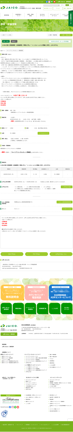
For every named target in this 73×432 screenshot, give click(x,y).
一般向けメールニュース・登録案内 (57, 401)
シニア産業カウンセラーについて (32, 365)
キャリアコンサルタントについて (32, 354)
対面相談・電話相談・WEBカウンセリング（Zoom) (60, 383)
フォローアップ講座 (6, 359)
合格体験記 (52, 361)
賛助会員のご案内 (29, 387)
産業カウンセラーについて (7, 354)
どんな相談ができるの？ (55, 384)
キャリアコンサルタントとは (32, 356)
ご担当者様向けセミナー (31, 386)
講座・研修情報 (30, 15)
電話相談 (51, 381)
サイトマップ (20, 424)
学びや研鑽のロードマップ (55, 367)
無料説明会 (52, 363)
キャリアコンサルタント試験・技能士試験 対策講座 (36, 358)
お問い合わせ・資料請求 (64, 1)
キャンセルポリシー (45, 424)
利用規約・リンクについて (32, 424)
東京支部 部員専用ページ (55, 411)
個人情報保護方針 (65, 424)
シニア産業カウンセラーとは (32, 367)
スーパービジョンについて (55, 387)
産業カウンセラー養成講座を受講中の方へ (10, 362)
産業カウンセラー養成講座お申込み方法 (10, 361)
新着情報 (6, 15)
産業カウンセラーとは (6, 356)
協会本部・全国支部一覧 (55, 397)
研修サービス (28, 381)
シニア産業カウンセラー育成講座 (32, 368)
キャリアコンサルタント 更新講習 (15, 50)
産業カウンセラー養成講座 (7, 358)
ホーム (2, 27)
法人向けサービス (42, 15)
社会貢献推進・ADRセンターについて (33, 395)
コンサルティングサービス (31, 384)
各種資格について (18, 15)
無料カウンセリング (30, 401)
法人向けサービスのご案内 (32, 377)
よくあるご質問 (53, 386)
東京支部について (48, 8)
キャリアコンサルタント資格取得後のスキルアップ (36, 361)
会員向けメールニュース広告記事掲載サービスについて (61, 406)
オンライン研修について (55, 409)
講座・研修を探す (68, 8)
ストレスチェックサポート (31, 383)
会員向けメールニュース (55, 403)
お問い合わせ (28, 389)
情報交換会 (28, 399)
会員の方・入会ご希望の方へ (9, 378)
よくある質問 (52, 365)
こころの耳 (28, 403)
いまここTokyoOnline (66, 15)
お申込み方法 (28, 362)
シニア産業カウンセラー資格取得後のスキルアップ (36, 370)
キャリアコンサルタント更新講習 (32, 359)
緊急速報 (51, 399)
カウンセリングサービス (54, 15)
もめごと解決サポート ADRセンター (33, 397)
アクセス (58, 8)
